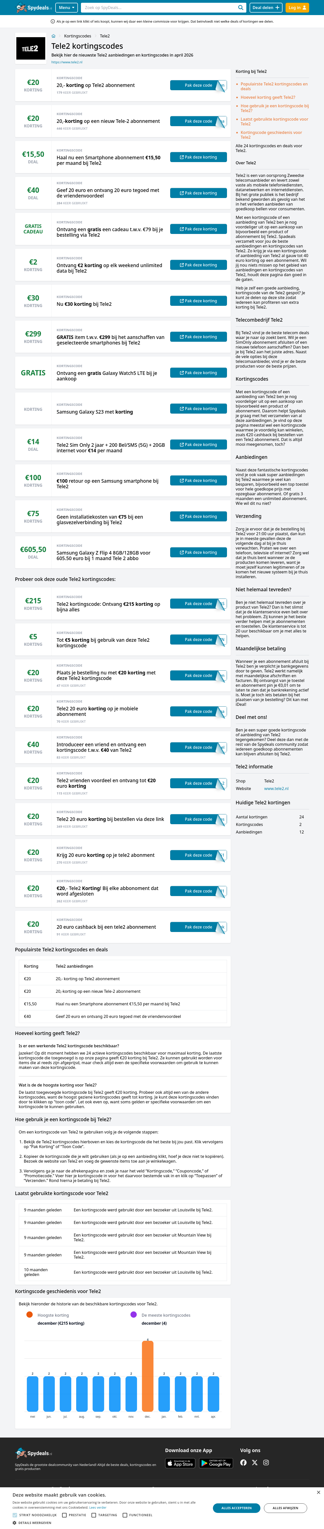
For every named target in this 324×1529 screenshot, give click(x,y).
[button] (109, 1522)
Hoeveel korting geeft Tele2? (268, 97)
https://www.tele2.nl (67, 62)
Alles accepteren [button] (236, 1508)
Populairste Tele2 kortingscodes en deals (274, 86)
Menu (66, 7)
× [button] (318, 1493)
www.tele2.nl (276, 788)
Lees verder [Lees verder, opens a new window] (98, 1507)
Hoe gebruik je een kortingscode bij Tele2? (275, 108)
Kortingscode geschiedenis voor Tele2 (271, 135)
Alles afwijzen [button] (285, 1508)
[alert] (162, 1508)
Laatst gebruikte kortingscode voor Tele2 (274, 121)
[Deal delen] (266, 8)
